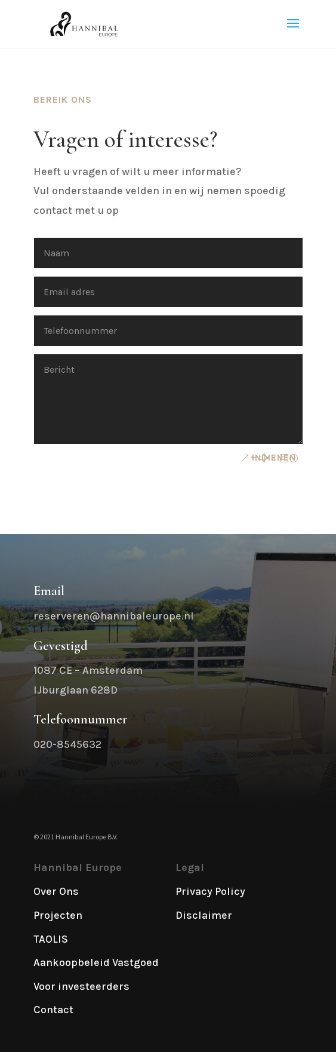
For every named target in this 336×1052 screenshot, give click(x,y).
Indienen (274, 457)
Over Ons (56, 891)
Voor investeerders (81, 986)
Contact (53, 1009)
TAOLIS (50, 939)
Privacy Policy (210, 891)
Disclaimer (203, 915)
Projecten (57, 915)
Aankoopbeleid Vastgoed (96, 962)
